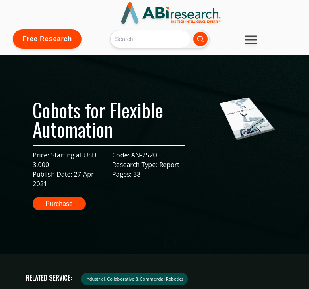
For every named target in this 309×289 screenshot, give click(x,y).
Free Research (47, 38)
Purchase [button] (59, 203)
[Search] (150, 38)
